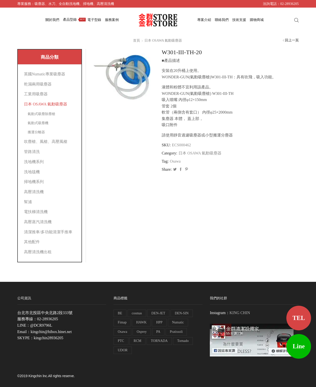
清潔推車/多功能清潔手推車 (48, 232)
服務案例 (112, 20)
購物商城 (257, 20)
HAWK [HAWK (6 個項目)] (141, 322)
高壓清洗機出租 (38, 252)
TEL (299, 318)
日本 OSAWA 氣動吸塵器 (163, 40)
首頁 (136, 40)
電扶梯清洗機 (36, 212)
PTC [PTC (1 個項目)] (121, 341)
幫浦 (28, 202)
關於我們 (52, 20)
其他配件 (32, 242)
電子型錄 (94, 20)
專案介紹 (204, 20)
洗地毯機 (32, 172)
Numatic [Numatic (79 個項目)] (178, 322)
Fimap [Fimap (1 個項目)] (122, 322)
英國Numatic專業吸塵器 (44, 74)
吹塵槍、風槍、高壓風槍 (45, 141)
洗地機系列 (34, 162)
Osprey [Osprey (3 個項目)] (142, 332)
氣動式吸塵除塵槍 (41, 114)
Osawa (175, 161)
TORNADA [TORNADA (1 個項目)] (159, 341)
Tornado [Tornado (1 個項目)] (183, 341)
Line (299, 346)
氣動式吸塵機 (38, 123)
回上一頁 (292, 40)
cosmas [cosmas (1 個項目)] (137, 313)
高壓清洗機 (34, 192)
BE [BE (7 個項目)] (120, 313)
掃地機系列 (34, 182)
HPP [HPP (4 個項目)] (159, 322)
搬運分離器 (36, 132)
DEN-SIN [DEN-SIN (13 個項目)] (182, 313)
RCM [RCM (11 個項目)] (137, 341)
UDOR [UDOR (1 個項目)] (123, 350)
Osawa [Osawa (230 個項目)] (122, 332)
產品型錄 (74, 19)
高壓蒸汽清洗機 (38, 222)
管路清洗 (32, 152)
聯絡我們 (222, 20)
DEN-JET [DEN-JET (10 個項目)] (158, 313)
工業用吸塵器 (36, 94)
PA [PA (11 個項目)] (158, 332)
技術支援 (239, 20)
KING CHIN (240, 313)
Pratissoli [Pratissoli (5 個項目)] (176, 332)
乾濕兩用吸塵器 (38, 84)
